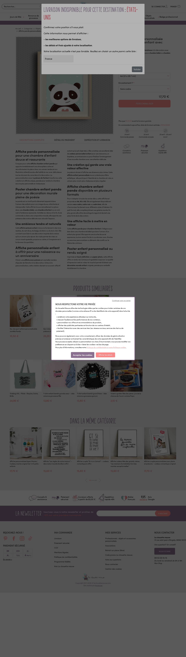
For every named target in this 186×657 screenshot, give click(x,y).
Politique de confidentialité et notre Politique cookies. (106, 347)
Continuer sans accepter (121, 300)
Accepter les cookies (82, 354)
